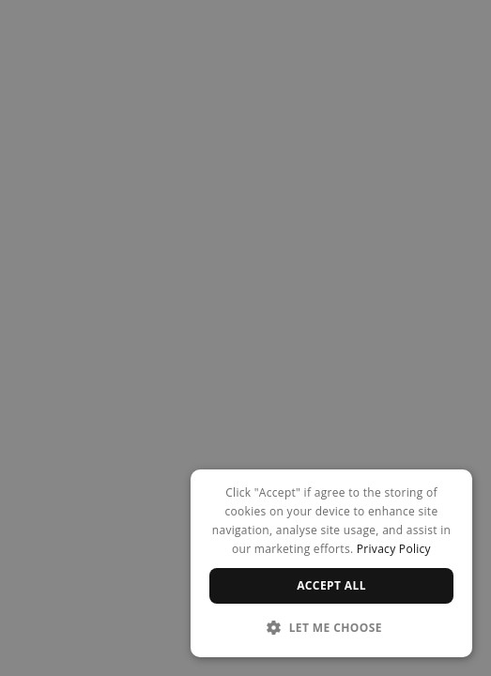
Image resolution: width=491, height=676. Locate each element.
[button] (331, 627)
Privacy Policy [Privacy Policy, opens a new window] (394, 549)
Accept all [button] (331, 585)
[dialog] (331, 563)
